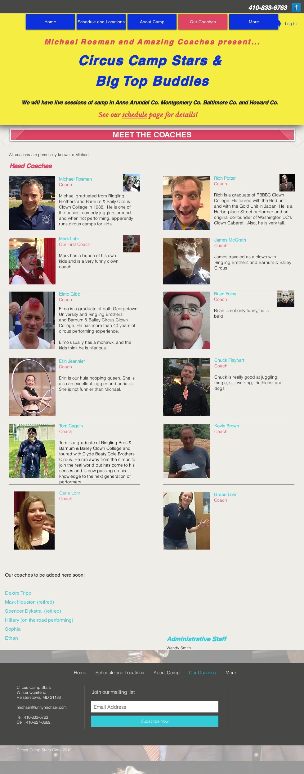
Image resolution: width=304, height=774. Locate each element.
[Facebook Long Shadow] (296, 7)
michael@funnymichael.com (42, 707)
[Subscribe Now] (154, 721)
